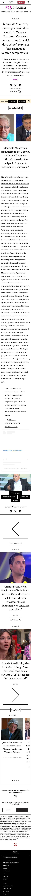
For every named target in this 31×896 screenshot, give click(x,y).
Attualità (15, 18)
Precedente (15, 541)
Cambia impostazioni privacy (11, 861)
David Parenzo (15, 491)
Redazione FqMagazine (13, 755)
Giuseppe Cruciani (9, 495)
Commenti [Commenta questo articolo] (15, 91)
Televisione (19, 11)
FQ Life (13, 11)
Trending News (5, 11)
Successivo (15, 618)
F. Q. (16, 79)
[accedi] (28, 2)
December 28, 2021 (11, 425)
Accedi (8, 808)
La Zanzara (24, 495)
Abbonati (21, 2)
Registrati (22, 808)
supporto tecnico (4, 838)
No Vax (15, 499)
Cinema (26, 11)
